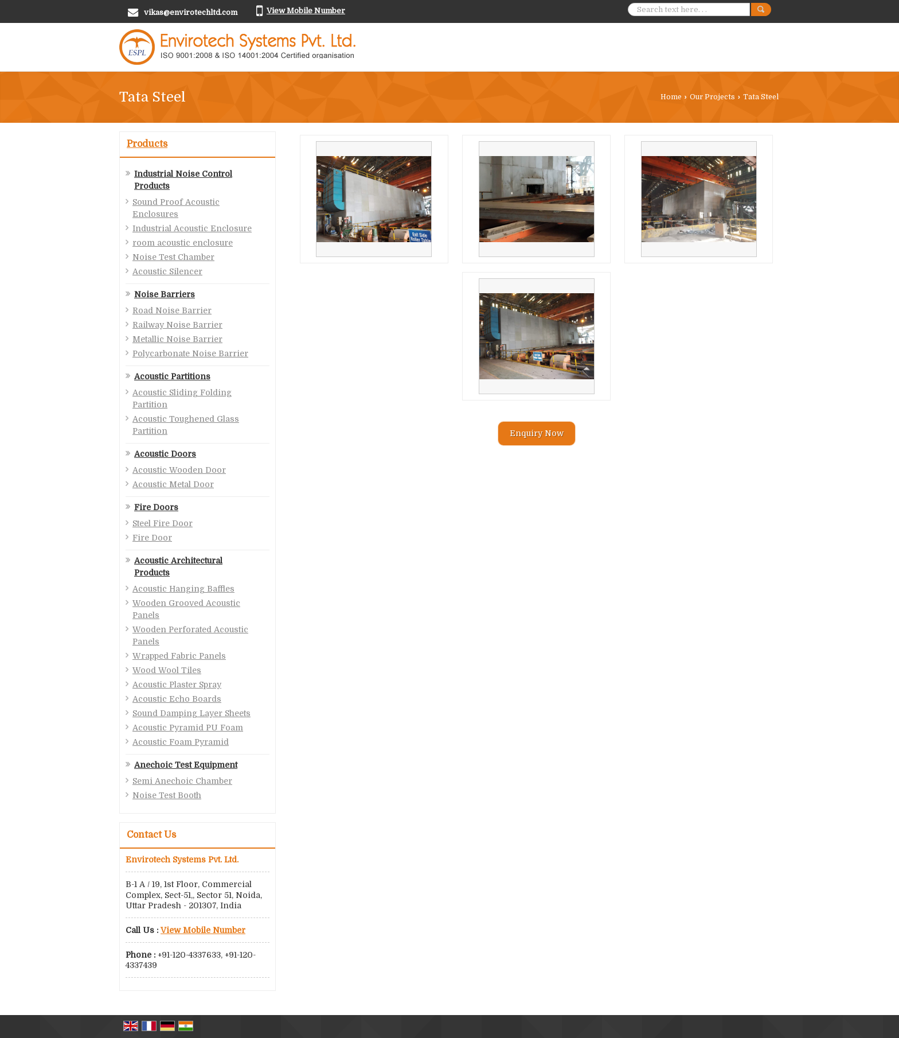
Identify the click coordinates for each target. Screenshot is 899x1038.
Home (671, 97)
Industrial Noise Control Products (183, 180)
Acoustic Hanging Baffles (183, 588)
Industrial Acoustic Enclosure (192, 228)
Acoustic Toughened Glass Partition (185, 425)
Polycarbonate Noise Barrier (190, 353)
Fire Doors (156, 507)
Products (147, 144)
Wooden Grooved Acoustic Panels (186, 609)
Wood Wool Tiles (166, 670)
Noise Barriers (164, 294)
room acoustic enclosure (182, 242)
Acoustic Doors (165, 453)
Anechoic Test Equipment (185, 764)
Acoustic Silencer (167, 271)
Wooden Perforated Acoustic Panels (190, 635)
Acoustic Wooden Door (179, 470)
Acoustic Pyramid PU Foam (187, 727)
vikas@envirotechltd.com (190, 12)
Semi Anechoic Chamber (182, 781)
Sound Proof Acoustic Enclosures (176, 208)
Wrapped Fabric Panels (179, 655)
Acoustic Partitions (172, 376)
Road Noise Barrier (172, 310)
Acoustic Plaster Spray (176, 684)
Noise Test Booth (166, 795)
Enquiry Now (537, 433)
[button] (306, 10)
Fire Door (152, 537)
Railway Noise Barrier (177, 324)
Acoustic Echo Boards (176, 698)
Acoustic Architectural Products (178, 566)
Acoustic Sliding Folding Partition (182, 398)
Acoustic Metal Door (173, 484)
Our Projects (712, 97)
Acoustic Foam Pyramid (180, 742)
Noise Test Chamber (173, 257)
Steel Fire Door (162, 523)
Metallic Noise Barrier (177, 339)
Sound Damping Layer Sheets (191, 713)
